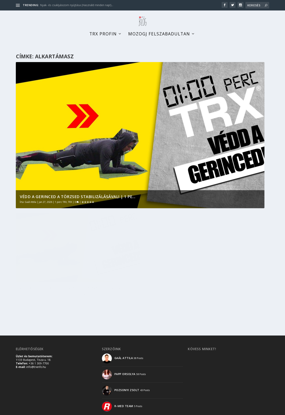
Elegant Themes (39, 410)
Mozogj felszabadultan (159, 38)
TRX (70, 206)
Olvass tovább (33, 301)
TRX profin (103, 38)
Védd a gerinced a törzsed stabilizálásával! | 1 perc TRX (47, 272)
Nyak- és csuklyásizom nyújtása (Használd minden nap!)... (76, 5)
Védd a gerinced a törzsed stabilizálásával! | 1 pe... (78, 200)
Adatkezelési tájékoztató (234, 410)
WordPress (76, 410)
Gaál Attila (30, 206)
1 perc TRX (61, 206)
